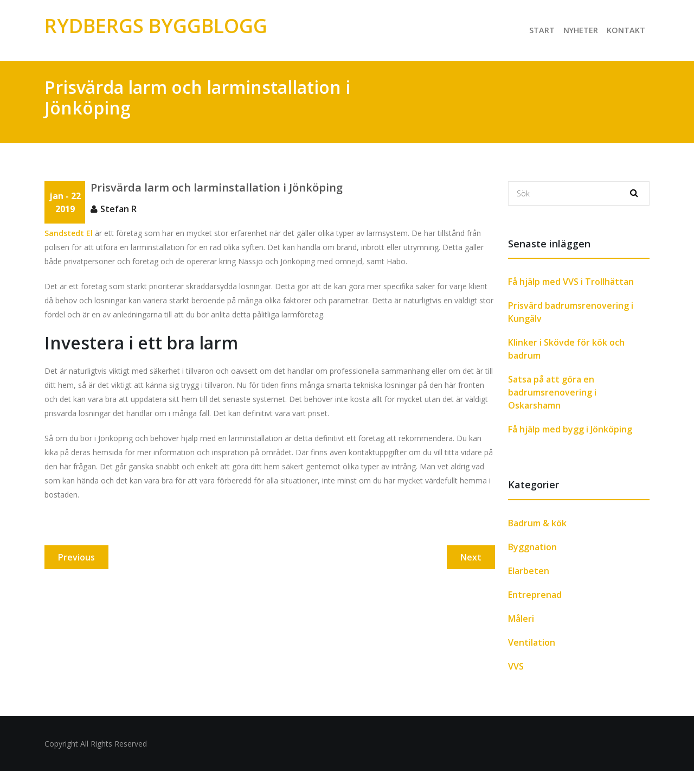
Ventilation (531, 642)
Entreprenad (535, 595)
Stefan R (118, 209)
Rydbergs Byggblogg (155, 25)
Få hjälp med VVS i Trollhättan (571, 282)
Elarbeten (528, 571)
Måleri (521, 619)
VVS (516, 666)
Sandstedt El (68, 233)
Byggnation (532, 547)
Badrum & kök (537, 523)
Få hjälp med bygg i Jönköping (570, 429)
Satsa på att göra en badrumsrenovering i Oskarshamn (552, 392)
